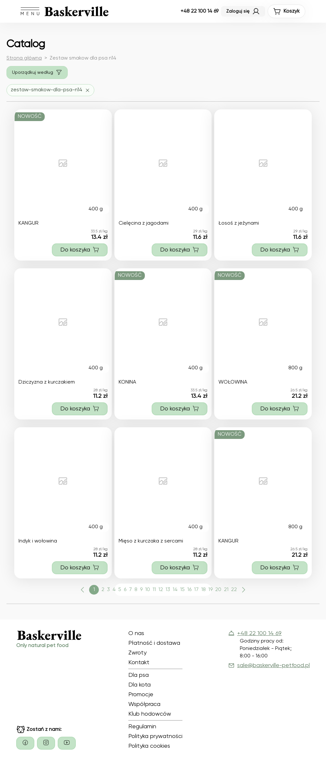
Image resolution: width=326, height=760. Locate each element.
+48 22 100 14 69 (199, 11)
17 (196, 589)
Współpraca (144, 704)
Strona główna (24, 58)
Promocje (140, 695)
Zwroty (137, 653)
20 (218, 589)
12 (160, 589)
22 (234, 589)
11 (154, 589)
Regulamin (142, 727)
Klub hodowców (149, 714)
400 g (95, 209)
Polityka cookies (149, 746)
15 (182, 589)
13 (168, 589)
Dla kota (139, 685)
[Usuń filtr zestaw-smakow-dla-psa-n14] (50, 90)
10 (147, 589)
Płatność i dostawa (154, 643)
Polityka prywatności (155, 736)
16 (189, 589)
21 (226, 589)
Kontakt (138, 662)
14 (175, 589)
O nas (136, 633)
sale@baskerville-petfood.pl (269, 665)
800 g (295, 368)
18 (203, 589)
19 (210, 589)
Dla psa (138, 675)
